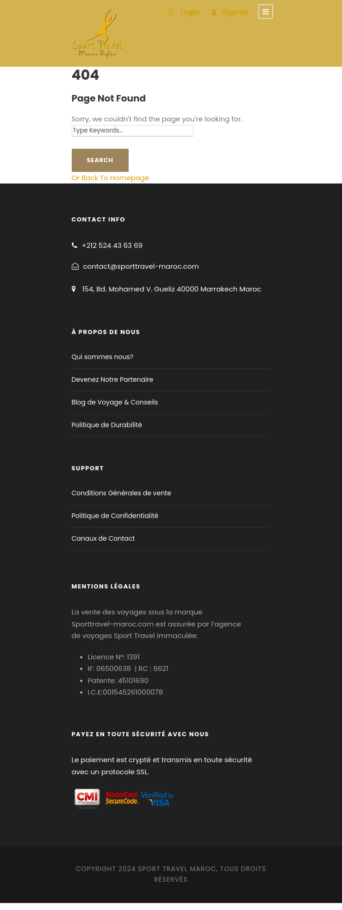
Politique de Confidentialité (115, 515)
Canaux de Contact (103, 538)
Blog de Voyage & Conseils (115, 402)
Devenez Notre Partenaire (113, 379)
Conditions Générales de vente (121, 493)
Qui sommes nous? (103, 356)
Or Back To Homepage (110, 178)
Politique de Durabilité (107, 425)
